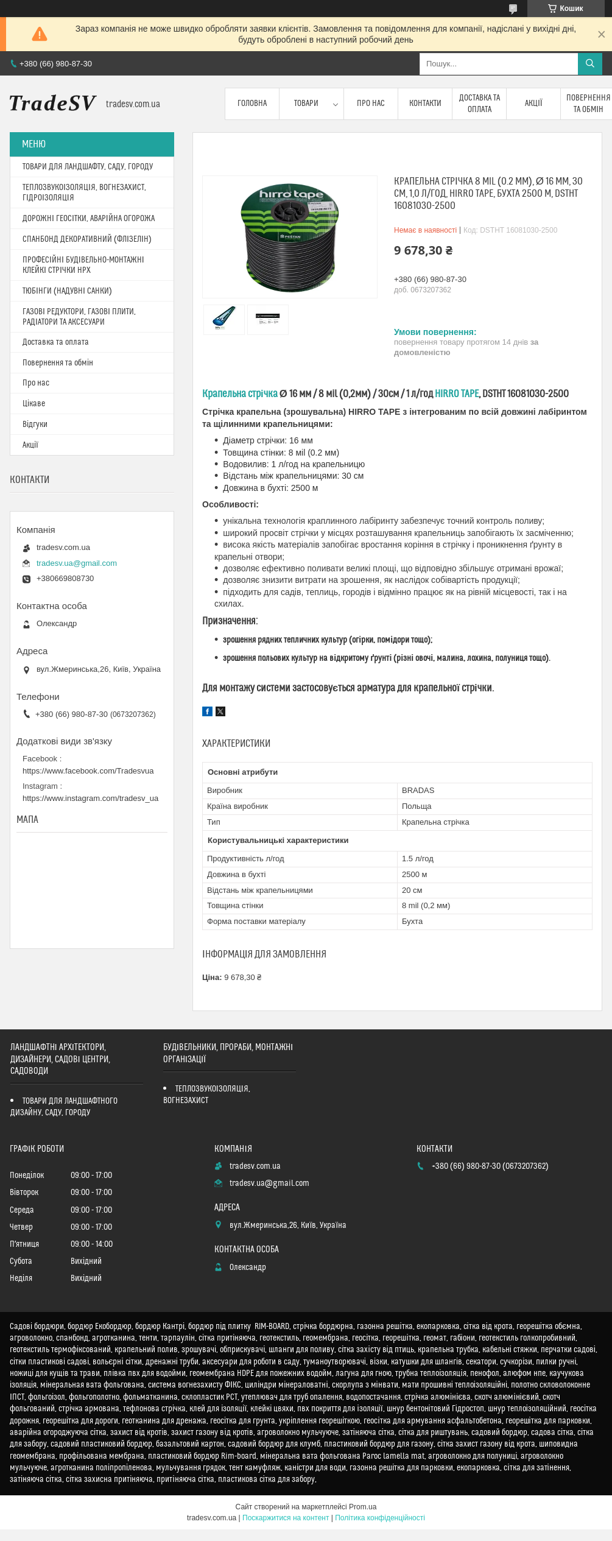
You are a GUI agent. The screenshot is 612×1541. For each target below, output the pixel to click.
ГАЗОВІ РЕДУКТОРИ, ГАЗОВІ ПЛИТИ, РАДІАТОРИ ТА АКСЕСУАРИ (79, 317)
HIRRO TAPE (457, 394)
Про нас (371, 103)
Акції (534, 103)
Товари (306, 103)
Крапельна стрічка (240, 394)
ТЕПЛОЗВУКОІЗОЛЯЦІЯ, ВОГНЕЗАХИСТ (206, 1095)
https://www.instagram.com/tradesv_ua (90, 798)
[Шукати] (590, 64)
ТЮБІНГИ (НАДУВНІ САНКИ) (67, 291)
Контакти (425, 103)
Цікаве (34, 404)
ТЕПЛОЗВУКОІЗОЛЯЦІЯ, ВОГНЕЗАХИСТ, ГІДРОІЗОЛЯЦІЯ (84, 193)
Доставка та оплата (479, 103)
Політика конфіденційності (380, 1518)
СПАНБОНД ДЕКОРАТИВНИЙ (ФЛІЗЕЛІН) (87, 239)
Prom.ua (362, 1507)
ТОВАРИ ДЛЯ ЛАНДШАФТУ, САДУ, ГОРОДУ (88, 167)
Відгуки (35, 424)
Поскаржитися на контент (285, 1518)
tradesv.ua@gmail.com (77, 563)
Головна (252, 103)
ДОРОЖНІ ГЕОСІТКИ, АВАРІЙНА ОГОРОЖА (89, 219)
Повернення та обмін (58, 363)
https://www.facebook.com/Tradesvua (88, 770)
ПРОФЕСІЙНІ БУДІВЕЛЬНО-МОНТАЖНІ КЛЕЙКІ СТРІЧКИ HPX (83, 265)
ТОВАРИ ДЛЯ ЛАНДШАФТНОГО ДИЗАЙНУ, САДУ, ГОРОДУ (64, 1107)
